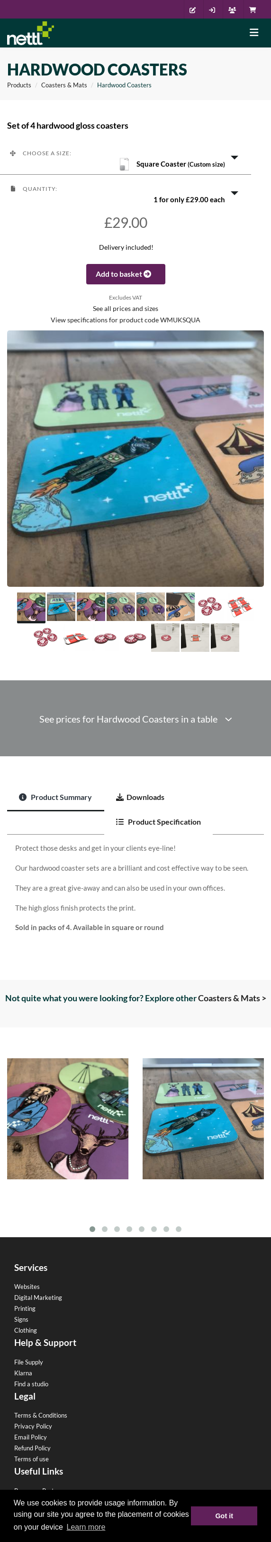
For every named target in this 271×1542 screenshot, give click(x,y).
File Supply (28, 1362)
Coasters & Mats (64, 85)
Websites (27, 1286)
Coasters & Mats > (232, 998)
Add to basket (126, 273)
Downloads (140, 796)
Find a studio (31, 1384)
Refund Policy (32, 1448)
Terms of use (31, 1459)
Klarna (23, 1373)
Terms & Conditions (40, 1415)
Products (19, 85)
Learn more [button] (86, 1527)
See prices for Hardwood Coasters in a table (135, 719)
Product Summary (55, 796)
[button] (125, 156)
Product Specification (158, 821)
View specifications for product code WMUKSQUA (125, 320)
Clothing (25, 1330)
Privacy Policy (33, 1426)
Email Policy (30, 1437)
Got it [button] (224, 1516)
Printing (25, 1308)
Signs (21, 1319)
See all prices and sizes (125, 308)
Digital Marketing (38, 1297)
